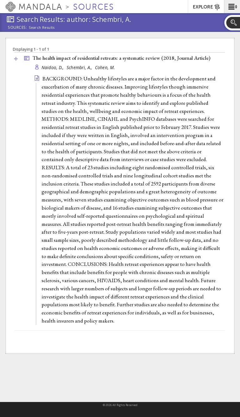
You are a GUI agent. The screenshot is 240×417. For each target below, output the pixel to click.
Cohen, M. (105, 67)
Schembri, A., (80, 67)
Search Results (42, 27)
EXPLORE (207, 7)
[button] (232, 6)
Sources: (17, 28)
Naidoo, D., (53, 67)
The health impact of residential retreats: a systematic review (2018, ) (121, 57)
